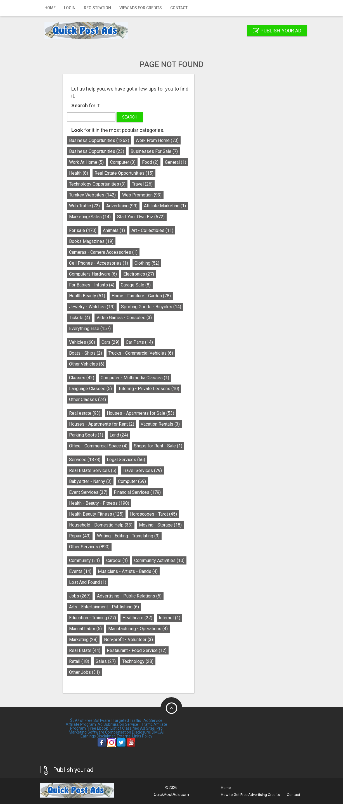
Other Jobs (127, 672)
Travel (185, 184)
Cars (153, 342)
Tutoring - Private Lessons (191, 388)
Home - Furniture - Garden (184, 295)
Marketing (126, 639)
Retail (122, 661)
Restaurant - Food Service (180, 650)
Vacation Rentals (203, 424)
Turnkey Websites (135, 195)
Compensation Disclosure (127, 732)
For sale (125, 230)
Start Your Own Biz (184, 216)
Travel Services (185, 470)
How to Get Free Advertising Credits (250, 795)
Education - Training (135, 617)
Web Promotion (185, 195)
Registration (97, 8)
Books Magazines (134, 241)
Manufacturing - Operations (181, 628)
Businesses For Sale (197, 151)
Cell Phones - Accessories (141, 263)
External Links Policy (134, 736)
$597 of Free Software (90, 720)
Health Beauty (130, 295)
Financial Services (180, 492)
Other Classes (130, 399)
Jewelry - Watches (135, 306)
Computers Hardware (136, 274)
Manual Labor (128, 628)
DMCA (157, 732)
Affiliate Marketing (208, 205)
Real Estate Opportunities (167, 173)
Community (127, 560)
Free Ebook (98, 728)
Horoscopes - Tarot (196, 514)
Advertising (165, 205)
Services (127, 459)
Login (69, 8)
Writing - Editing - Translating (171, 536)
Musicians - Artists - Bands (171, 571)
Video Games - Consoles (167, 317)
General (218, 162)
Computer (166, 162)
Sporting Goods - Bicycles (194, 306)
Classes (124, 377)
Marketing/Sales (133, 216)
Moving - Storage (203, 525)
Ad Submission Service (118, 724)
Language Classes (133, 388)
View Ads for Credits (140, 8)
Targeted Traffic (127, 720)
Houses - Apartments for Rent (144, 424)
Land (162, 435)
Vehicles (125, 342)
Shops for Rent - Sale (201, 446)
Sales (149, 661)
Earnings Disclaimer (98, 736)
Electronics (181, 274)
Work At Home (129, 162)
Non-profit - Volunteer (171, 639)
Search (172, 117)
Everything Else (133, 328)
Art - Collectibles (195, 230)
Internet (212, 617)
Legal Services (169, 459)
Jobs (123, 596)
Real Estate (127, 650)
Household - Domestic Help (144, 525)
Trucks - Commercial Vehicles (184, 353)
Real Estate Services (135, 470)
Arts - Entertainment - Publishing (147, 606)
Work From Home (200, 140)
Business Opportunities (142, 140)
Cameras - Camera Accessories (146, 252)
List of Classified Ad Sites (132, 728)
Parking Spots (129, 435)
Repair (123, 536)
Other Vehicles (129, 364)
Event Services (131, 492)
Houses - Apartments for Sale (183, 413)
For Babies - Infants (134, 285)
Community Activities (202, 560)
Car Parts (182, 342)
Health (121, 173)
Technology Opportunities (140, 184)
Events (123, 571)
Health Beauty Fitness (139, 514)
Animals (157, 230)
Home (50, 8)
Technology (181, 661)
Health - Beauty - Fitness (142, 503)
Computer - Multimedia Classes (178, 377)
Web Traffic (127, 205)
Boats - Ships (128, 353)
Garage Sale (179, 285)
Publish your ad (277, 31)
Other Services (132, 546)
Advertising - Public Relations (172, 596)
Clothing (190, 263)
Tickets (122, 317)
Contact (179, 8)
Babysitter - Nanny (133, 481)
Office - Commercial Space (141, 446)
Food (193, 162)
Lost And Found (130, 582)
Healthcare (180, 617)
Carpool (160, 560)
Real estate (127, 413)
